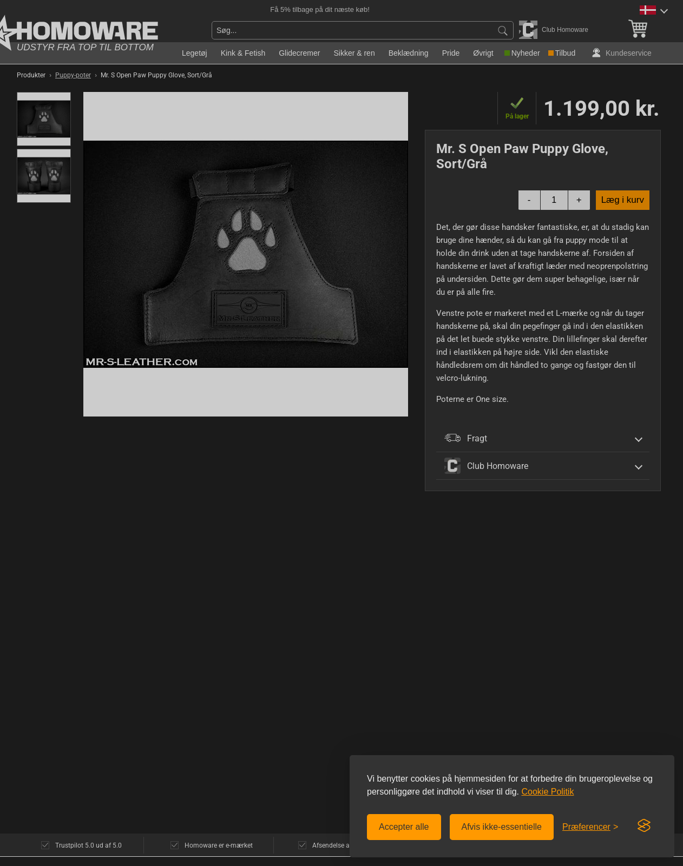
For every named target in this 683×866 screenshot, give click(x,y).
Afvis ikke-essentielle (502, 826)
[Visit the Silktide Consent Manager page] (644, 826)
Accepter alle (404, 826)
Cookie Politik (547, 791)
